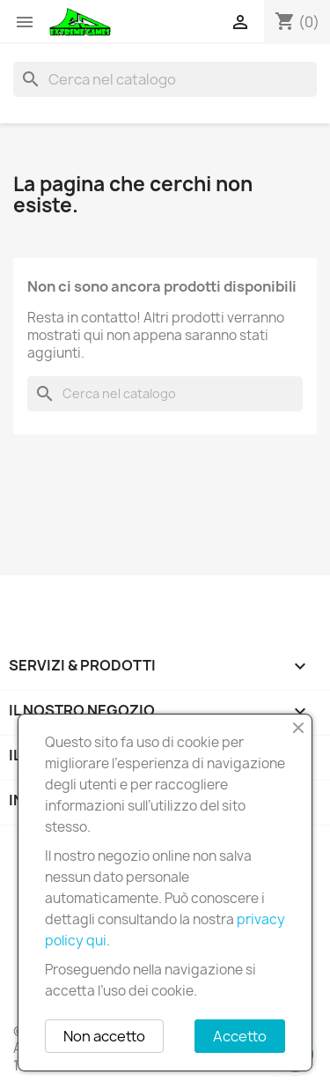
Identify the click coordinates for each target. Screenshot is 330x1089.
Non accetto (104, 1036)
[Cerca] (165, 79)
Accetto (240, 1036)
